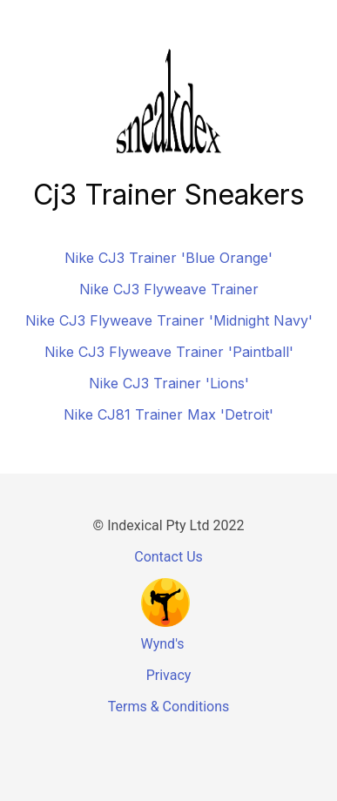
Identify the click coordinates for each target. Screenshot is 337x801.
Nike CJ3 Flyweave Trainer (169, 289)
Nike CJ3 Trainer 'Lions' (169, 383)
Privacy (169, 675)
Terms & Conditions (169, 706)
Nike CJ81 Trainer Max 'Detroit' (168, 414)
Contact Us (168, 557)
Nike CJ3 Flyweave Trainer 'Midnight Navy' (169, 320)
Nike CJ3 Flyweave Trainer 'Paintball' (168, 351)
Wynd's (163, 644)
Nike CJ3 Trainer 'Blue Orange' (168, 257)
